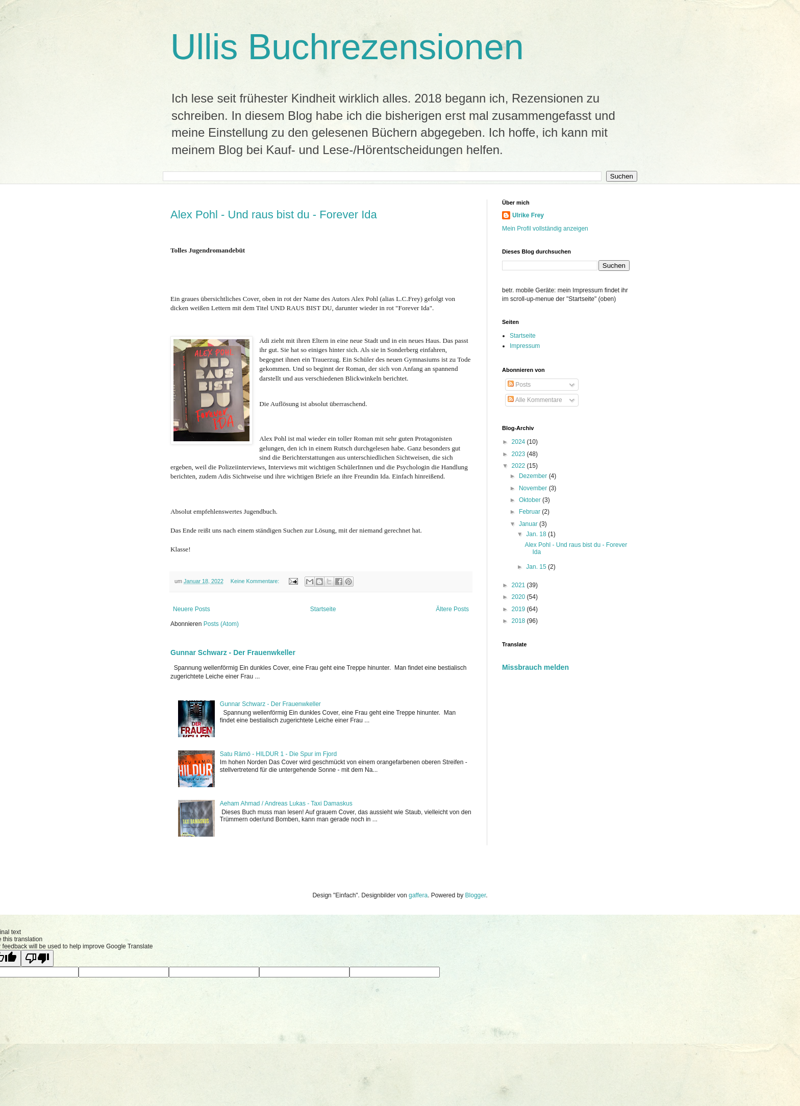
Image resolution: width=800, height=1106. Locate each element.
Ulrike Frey (528, 215)
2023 (519, 454)
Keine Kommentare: (256, 581)
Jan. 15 (537, 566)
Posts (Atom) (221, 623)
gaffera (418, 895)
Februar (530, 511)
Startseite (323, 609)
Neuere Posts (191, 609)
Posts (519, 384)
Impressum (525, 345)
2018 (519, 620)
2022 (519, 465)
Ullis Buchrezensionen (347, 47)
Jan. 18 (537, 534)
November (534, 488)
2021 (519, 585)
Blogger (475, 895)
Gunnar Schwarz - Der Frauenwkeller (232, 652)
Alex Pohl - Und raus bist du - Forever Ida (273, 214)
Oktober (530, 500)
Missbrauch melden (535, 667)
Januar (529, 523)
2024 (519, 441)
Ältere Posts (452, 609)
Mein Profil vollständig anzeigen (545, 228)
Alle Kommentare (535, 400)
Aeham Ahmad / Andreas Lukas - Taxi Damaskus (286, 803)
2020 (519, 596)
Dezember (534, 476)
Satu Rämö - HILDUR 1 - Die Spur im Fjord (278, 754)
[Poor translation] (37, 958)
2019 (519, 609)
